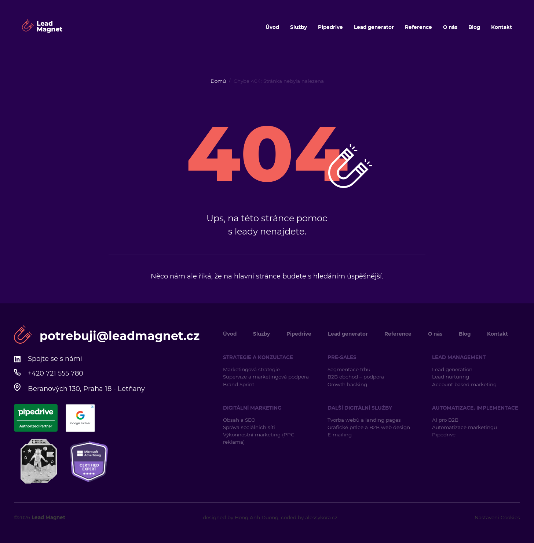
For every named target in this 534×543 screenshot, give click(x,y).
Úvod (272, 27)
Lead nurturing (450, 377)
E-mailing (340, 434)
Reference (418, 27)
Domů (218, 81)
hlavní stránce (257, 276)
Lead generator (374, 27)
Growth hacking (347, 384)
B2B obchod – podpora (356, 377)
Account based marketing (465, 384)
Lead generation (452, 369)
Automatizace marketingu (464, 427)
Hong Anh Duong (256, 517)
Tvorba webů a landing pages (365, 420)
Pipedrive (330, 27)
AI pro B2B (445, 420)
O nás (450, 27)
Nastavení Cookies (497, 517)
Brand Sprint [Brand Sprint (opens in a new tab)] (238, 384)
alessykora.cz (321, 517)
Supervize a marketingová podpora (266, 377)
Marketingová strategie (251, 369)
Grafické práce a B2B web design (369, 427)
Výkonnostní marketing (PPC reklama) (259, 438)
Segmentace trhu (349, 369)
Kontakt (501, 27)
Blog (474, 27)
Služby (298, 27)
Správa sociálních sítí (249, 427)
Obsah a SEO (239, 420)
